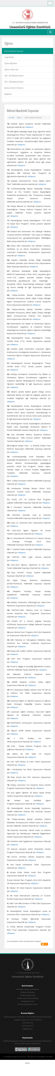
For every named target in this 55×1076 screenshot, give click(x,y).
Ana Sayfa (11, 117)
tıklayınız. (11, 401)
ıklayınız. (11, 933)
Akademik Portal (27, 1001)
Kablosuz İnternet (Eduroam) (13, 88)
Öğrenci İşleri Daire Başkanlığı (27, 998)
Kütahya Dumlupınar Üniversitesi (27, 989)
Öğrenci (19, 117)
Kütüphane (8, 94)
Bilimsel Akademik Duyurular (13, 51)
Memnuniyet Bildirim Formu (27, 1004)
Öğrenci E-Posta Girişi (11, 69)
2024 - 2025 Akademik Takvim (13, 75)
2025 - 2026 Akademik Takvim (13, 81)
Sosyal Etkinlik (9, 57)
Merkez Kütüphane (27, 992)
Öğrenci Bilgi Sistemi (27, 995)
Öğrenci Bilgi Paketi (10, 63)
